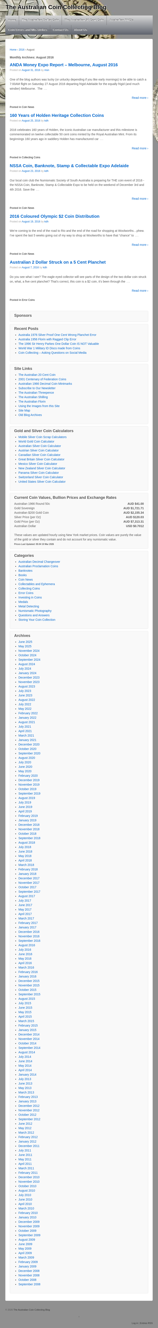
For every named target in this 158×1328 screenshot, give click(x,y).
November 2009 (29, 1226)
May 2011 (24, 1159)
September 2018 (29, 838)
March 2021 (26, 735)
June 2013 (25, 1083)
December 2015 (29, 981)
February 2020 (28, 775)
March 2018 (26, 865)
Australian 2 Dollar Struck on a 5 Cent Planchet (58, 262)
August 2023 (26, 686)
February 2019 (28, 815)
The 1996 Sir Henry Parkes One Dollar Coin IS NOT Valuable (58, 343)
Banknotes (25, 570)
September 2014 (29, 1047)
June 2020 (25, 766)
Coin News (28, 107)
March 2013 (26, 1092)
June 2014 (25, 1061)
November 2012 (29, 1110)
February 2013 (28, 1097)
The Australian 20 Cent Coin (36, 374)
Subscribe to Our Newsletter (36, 388)
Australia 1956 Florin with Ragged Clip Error (47, 339)
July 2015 (24, 1003)
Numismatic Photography (34, 610)
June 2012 (25, 1123)
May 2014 (24, 1065)
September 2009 (29, 1235)
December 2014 (29, 1034)
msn (46, 70)
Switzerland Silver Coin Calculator (40, 477)
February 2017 (28, 923)
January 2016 (27, 976)
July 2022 (24, 704)
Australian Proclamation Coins (38, 566)
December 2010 (29, 1177)
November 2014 (29, 1039)
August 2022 (26, 699)
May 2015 (24, 1012)
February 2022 (28, 713)
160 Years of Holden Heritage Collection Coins (57, 115)
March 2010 (26, 1208)
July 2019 (24, 802)
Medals (23, 602)
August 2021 (26, 722)
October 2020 (27, 749)
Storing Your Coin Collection (36, 619)
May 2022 (24, 708)
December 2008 (29, 1271)
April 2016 (25, 963)
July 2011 (24, 1150)
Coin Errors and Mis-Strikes (27, 29)
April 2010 (25, 1204)
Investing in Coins (30, 597)
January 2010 (27, 1217)
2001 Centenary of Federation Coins (42, 379)
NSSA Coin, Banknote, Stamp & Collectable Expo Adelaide (69, 165)
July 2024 (24, 668)
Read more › (140, 97)
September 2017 (29, 891)
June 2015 (25, 1007)
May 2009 (24, 1248)
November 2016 (29, 936)
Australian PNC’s (121, 20)
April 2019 (25, 811)
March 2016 (26, 967)
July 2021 (24, 726)
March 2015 (26, 1021)
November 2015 (29, 985)
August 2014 (26, 1052)
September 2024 (29, 659)
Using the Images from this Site (39, 406)
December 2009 (29, 1221)
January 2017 (27, 927)
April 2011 (25, 1163)
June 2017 (25, 905)
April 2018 (25, 860)
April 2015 (25, 1016)
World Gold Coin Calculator (36, 441)
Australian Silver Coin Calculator (39, 446)
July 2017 (24, 900)
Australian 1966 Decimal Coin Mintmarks (45, 383)
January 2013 (27, 1101)
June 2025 (25, 641)
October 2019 (27, 789)
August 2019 (26, 798)
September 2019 (29, 793)
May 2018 (24, 856)
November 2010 (29, 1181)
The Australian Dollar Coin (40, 20)
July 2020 (24, 762)
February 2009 (28, 1262)
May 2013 (24, 1088)
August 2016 (26, 945)
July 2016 (24, 949)
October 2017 (27, 887)
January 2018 (27, 873)
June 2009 (25, 1244)
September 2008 (29, 1284)
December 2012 (29, 1105)
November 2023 (29, 682)
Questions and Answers (34, 615)
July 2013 (24, 1079)
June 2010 (25, 1199)
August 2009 (26, 1239)
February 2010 (28, 1213)
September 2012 (29, 1119)
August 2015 (26, 998)
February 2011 (28, 1172)
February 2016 (28, 972)
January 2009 (27, 1266)
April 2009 (25, 1253)
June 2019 (25, 807)
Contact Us (60, 29)
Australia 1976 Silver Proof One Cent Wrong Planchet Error (57, 335)
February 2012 (28, 1137)
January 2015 (27, 1030)
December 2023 (29, 677)
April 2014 (25, 1070)
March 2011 (26, 1168)
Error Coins (28, 299)
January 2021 (27, 740)
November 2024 (29, 650)
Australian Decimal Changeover (39, 561)
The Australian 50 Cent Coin (84, 20)
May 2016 (24, 958)
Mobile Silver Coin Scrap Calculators (42, 437)
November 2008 (29, 1275)
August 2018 (26, 842)
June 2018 (25, 851)
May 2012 (24, 1128)
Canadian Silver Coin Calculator (39, 455)
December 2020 (29, 744)
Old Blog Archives (30, 415)
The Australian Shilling (33, 397)
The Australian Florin (32, 401)
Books (22, 575)
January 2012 (27, 1141)
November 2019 (29, 784)
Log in (135, 1323)
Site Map (24, 410)
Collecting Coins (31, 157)
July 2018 (24, 847)
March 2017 (26, 918)
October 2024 (27, 655)
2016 (22, 49)
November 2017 (29, 882)
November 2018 (29, 829)
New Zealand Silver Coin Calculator (41, 468)
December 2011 (29, 1146)
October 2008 (27, 1279)
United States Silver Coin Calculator (42, 481)
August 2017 (26, 896)
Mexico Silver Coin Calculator (37, 463)
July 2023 (24, 691)
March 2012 (26, 1132)
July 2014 (24, 1056)
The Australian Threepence (36, 392)
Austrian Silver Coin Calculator (38, 450)
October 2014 (27, 1043)
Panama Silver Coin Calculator (38, 472)
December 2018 (29, 824)
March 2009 (26, 1257)
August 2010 (26, 1190)
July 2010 (24, 1195)
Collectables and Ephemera (36, 584)
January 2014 (27, 1074)
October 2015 (27, 989)
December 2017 (29, 878)
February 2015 (28, 1025)
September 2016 (29, 940)
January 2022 (27, 717)
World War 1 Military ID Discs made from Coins (49, 348)
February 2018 (28, 869)
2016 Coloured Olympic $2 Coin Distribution (55, 216)
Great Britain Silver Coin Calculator (41, 459)
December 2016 (29, 931)
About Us (80, 29)
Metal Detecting (28, 606)
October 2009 (27, 1230)
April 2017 (25, 914)
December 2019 (29, 780)
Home (12, 20)
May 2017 (24, 909)
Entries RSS (146, 1323)
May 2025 (24, 646)
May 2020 (24, 771)
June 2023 (25, 695)
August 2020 (26, 757)
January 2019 (27, 820)
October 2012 (27, 1114)
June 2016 (25, 954)
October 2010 (27, 1186)
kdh (46, 120)
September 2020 (29, 753)
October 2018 (27, 833)
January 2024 (27, 673)
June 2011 (25, 1155)
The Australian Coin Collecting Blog (56, 7)
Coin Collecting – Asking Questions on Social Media (52, 352)
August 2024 (26, 664)
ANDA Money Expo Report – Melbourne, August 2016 (64, 64)
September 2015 (29, 994)
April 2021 (25, 731)
